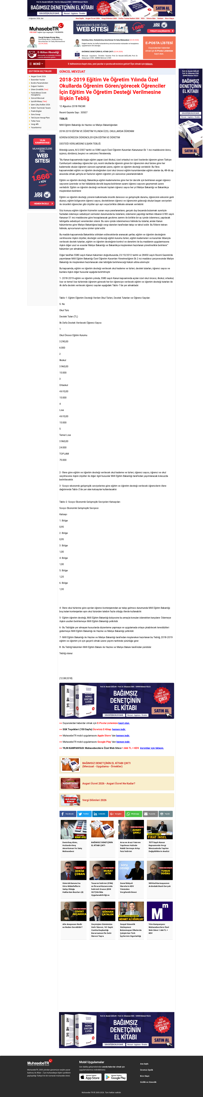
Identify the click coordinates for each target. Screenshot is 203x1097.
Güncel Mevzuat (37, 98)
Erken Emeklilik (39, 90)
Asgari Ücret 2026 (93, 18)
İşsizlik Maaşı (39, 101)
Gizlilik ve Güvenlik (148, 1082)
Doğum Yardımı (37, 86)
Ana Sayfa (80, 18)
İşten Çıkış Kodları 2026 (40, 105)
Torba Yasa (35, 121)
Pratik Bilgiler (36, 111)
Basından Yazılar (38, 80)
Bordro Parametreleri (39, 83)
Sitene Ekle (151, 18)
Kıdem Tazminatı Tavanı (41, 108)
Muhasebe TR (87, 1093)
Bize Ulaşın (169, 18)
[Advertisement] (42, 259)
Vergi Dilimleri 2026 (109, 18)
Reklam (160, 18)
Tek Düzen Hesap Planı (40, 118)
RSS (143, 18)
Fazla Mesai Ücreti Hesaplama (38, 94)
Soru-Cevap (35, 114)
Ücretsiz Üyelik (146, 1070)
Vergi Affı (35, 124)
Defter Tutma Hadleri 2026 (129, 18)
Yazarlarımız (36, 128)
